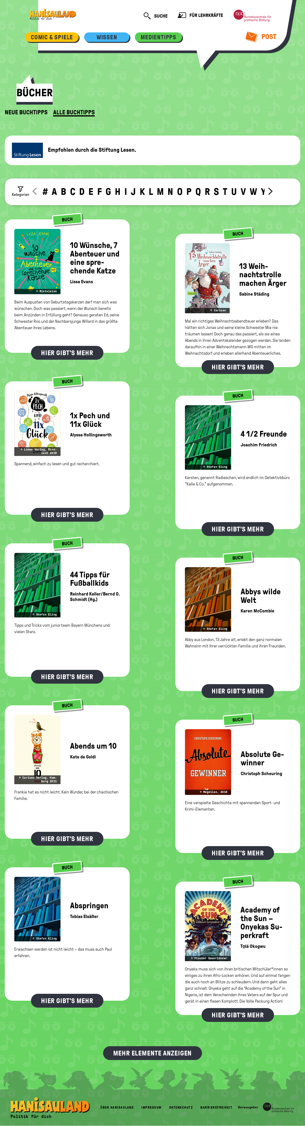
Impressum (151, 1107)
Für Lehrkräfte (200, 16)
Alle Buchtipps (74, 112)
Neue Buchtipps (26, 112)
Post (261, 36)
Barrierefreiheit (216, 1107)
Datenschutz (181, 1107)
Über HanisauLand (117, 1107)
